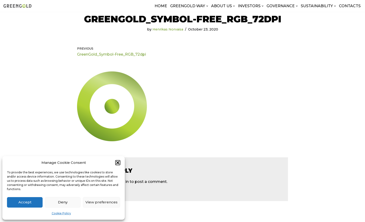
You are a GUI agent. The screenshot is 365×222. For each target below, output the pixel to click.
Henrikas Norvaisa (167, 29)
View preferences (101, 202)
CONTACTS (350, 6)
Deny (63, 202)
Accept (24, 202)
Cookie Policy (61, 213)
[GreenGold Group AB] (17, 6)
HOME (161, 6)
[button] (117, 162)
